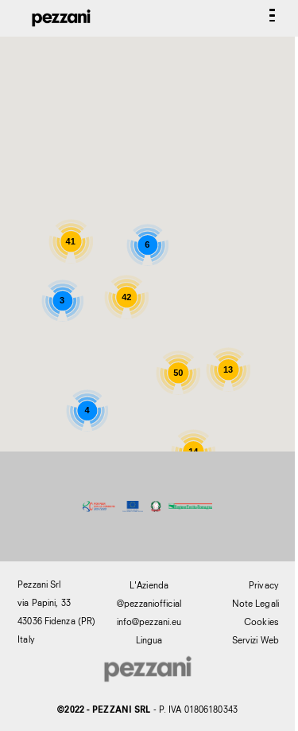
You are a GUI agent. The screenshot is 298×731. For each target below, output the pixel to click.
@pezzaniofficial (149, 603)
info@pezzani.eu (149, 621)
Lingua (149, 640)
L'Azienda (149, 585)
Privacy (264, 585)
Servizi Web (255, 640)
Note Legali (255, 603)
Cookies (261, 621)
